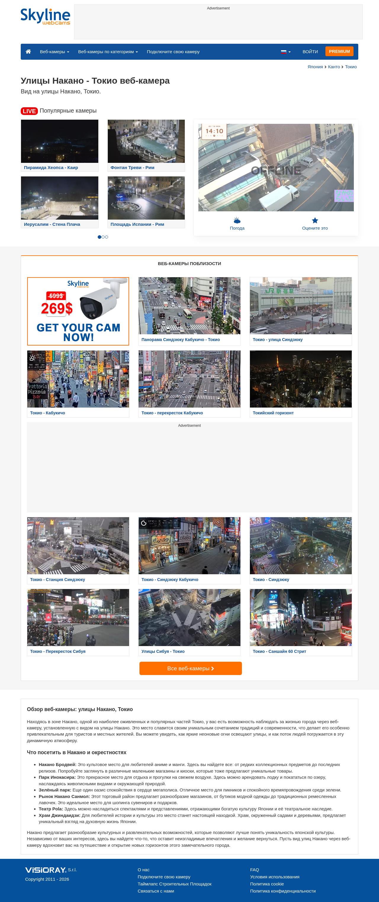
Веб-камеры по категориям (108, 51)
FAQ (254, 869)
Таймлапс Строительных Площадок (174, 883)
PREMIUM (339, 51)
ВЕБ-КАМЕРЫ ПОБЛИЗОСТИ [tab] (189, 263)
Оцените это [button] (315, 224)
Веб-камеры (54, 51)
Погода (237, 224)
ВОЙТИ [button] (310, 51)
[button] (285, 51)
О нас (144, 869)
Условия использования (275, 876)
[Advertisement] (218, 25)
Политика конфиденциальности (283, 890)
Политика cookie (267, 883)
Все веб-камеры (190, 668)
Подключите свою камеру (173, 51)
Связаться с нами (156, 890)
